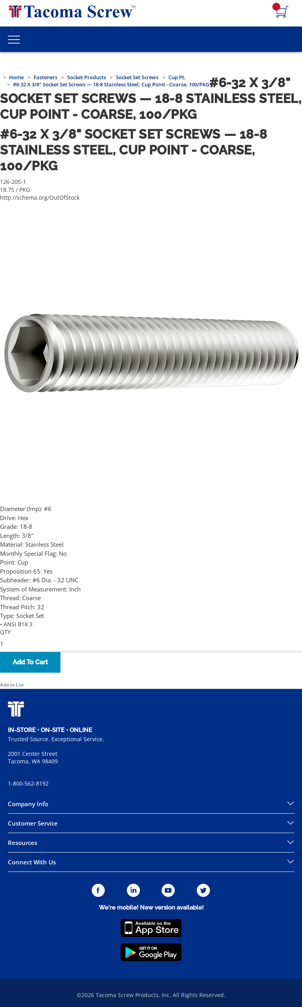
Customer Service (33, 823)
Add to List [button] (12, 684)
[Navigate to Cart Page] (282, 12)
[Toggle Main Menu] (14, 39)
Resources (22, 843)
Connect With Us (32, 862)
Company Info (28, 804)
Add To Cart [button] (30, 662)
